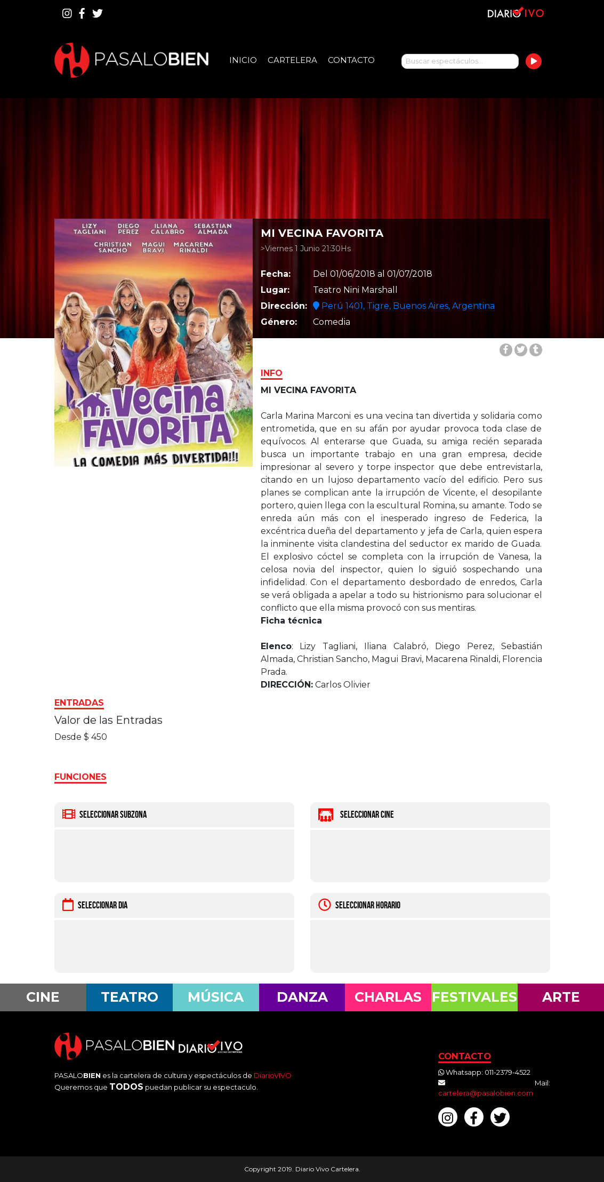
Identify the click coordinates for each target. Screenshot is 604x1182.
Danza (302, 997)
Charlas (388, 997)
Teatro (129, 997)
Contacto (351, 60)
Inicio (243, 60)
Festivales (474, 997)
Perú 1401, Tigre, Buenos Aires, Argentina (404, 306)
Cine (43, 997)
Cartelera (292, 60)
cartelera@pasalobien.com (485, 1093)
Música (216, 997)
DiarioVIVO (273, 1075)
